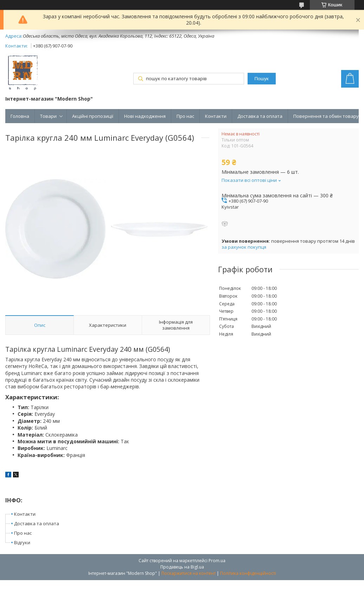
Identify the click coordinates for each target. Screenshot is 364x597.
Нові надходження (145, 116)
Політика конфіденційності (248, 573)
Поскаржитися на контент (188, 573)
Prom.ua (217, 561)
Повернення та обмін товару (326, 116)
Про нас (185, 116)
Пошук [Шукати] (262, 78)
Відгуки (22, 542)
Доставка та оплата (259, 116)
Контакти (215, 116)
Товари (48, 116)
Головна (20, 116)
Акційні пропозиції (92, 116)
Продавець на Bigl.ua (182, 567)
